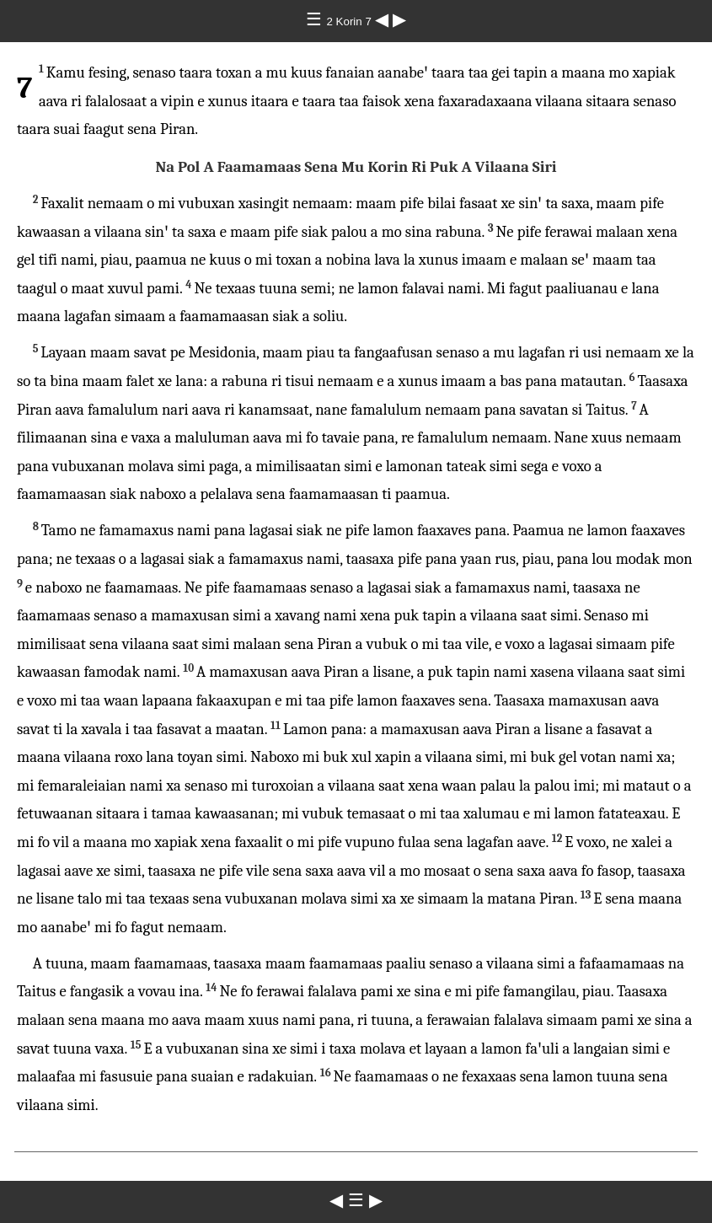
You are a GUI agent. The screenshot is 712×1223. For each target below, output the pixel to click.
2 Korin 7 (350, 21)
